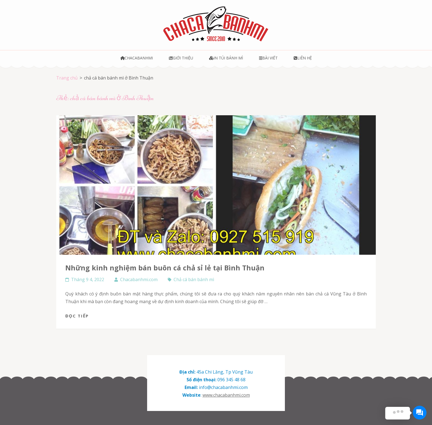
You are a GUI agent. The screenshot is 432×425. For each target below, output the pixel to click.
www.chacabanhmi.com (226, 395)
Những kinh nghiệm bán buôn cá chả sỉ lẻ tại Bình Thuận (164, 267)
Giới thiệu (181, 58)
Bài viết (268, 58)
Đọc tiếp (77, 316)
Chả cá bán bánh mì (194, 279)
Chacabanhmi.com (139, 279)
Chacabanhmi (136, 58)
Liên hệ (303, 58)
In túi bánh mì (226, 58)
